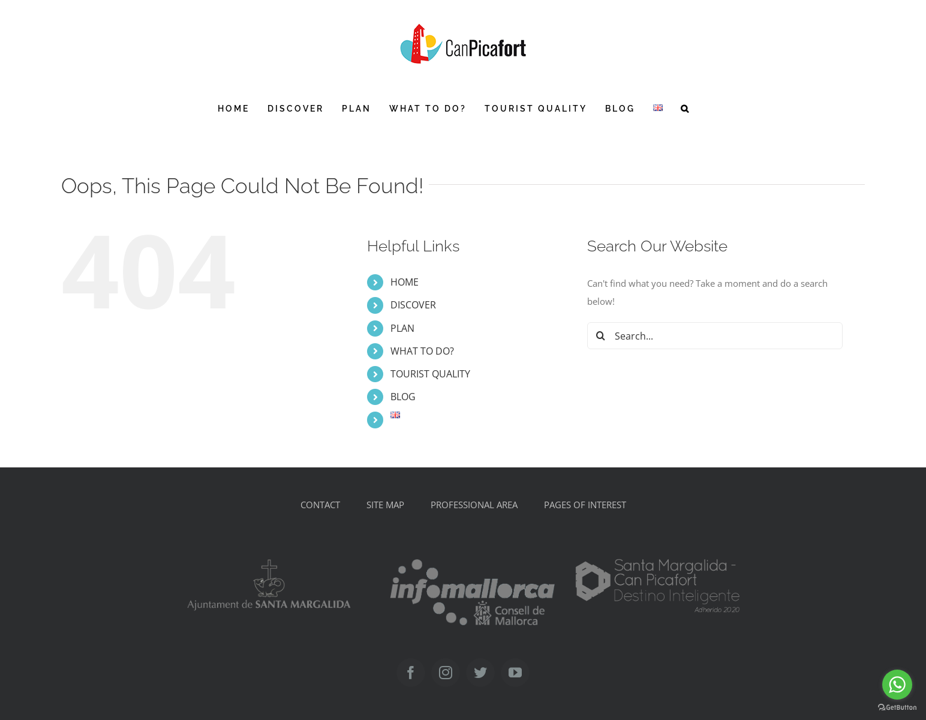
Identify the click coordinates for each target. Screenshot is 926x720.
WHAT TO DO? (422, 351)
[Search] (600, 335)
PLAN (402, 328)
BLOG (403, 396)
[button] (685, 109)
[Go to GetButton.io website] (897, 708)
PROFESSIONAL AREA (474, 505)
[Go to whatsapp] (897, 685)
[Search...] (715, 335)
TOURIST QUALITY (430, 373)
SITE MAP (385, 505)
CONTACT (320, 505)
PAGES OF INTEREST (585, 505)
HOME (404, 282)
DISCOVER (413, 304)
